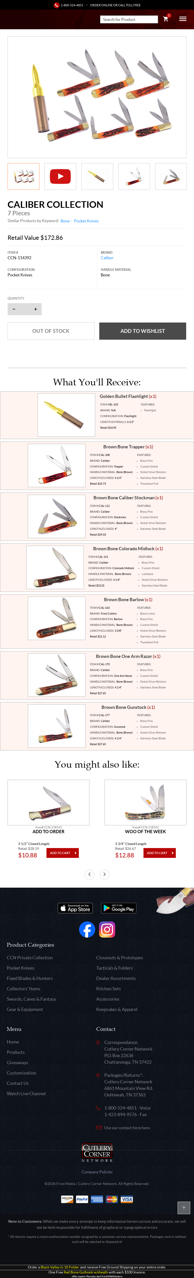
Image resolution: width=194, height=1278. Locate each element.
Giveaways (17, 1062)
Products (16, 1052)
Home (13, 1041)
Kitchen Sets (108, 988)
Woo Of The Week (145, 831)
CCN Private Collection (30, 957)
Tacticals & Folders (114, 968)
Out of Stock (51, 331)
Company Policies (97, 1172)
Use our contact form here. (127, 1127)
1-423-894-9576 (120, 1114)
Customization (21, 1073)
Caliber (107, 257)
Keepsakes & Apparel (116, 1009)
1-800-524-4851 (72, 5)
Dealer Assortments (116, 978)
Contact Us (18, 1083)
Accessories (107, 999)
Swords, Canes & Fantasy (31, 999)
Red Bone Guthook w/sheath (86, 1272)
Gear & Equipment (25, 1009)
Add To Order (48, 831)
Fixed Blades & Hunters (30, 978)
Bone (65, 221)
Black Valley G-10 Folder (60, 1267)
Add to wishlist (142, 331)
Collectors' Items (23, 988)
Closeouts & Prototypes (119, 957)
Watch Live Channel (26, 1093)
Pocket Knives (86, 221)
